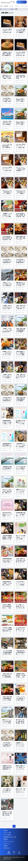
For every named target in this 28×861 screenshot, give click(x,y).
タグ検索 (11, 9)
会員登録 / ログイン (21, 2)
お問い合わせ (7, 848)
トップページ (4, 9)
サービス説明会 (7, 834)
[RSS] (19, 852)
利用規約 (6, 839)
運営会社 (6, 830)
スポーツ (17, 6)
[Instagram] (8, 852)
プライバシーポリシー (9, 841)
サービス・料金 (7, 832)
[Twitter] (14, 852)
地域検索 (6, 6)
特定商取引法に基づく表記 (10, 837)
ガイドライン (7, 843)
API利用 (5, 845)
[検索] (13, 2)
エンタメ (12, 6)
